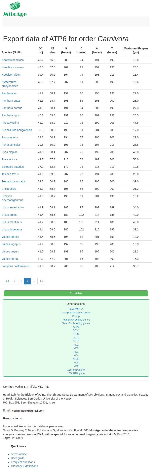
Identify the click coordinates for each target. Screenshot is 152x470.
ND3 (75, 352)
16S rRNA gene (76, 373)
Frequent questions (23, 462)
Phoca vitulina (10, 122)
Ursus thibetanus (12, 229)
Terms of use (19, 454)
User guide (17, 458)
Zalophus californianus (15, 266)
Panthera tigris (10, 115)
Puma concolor (11, 144)
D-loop (76, 316)
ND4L (76, 359)
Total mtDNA (76, 309)
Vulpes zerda (10, 258)
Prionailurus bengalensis (17, 130)
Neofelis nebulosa (13, 60)
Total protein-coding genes (76, 312)
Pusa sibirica (9, 159)
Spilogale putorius (13, 166)
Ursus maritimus (12, 222)
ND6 (75, 366)
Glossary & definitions (24, 466)
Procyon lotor (10, 137)
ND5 (75, 362)
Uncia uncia (9, 188)
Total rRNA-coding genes (76, 323)
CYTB (76, 341)
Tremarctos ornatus (14, 181)
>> (41, 281)
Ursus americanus (13, 207)
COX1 (76, 330)
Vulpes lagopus (11, 244)
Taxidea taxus (10, 174)
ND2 (75, 348)
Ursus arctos (9, 214)
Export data (76, 293)
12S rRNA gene (76, 369)
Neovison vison (11, 74)
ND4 (75, 355)
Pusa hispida (10, 152)
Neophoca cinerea (13, 67)
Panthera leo (9, 93)
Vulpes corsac (10, 236)
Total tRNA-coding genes (76, 319)
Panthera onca (11, 100)
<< (7, 281)
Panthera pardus (12, 108)
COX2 (76, 334)
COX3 (76, 337)
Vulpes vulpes (10, 251)
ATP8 (76, 327)
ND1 (75, 344)
